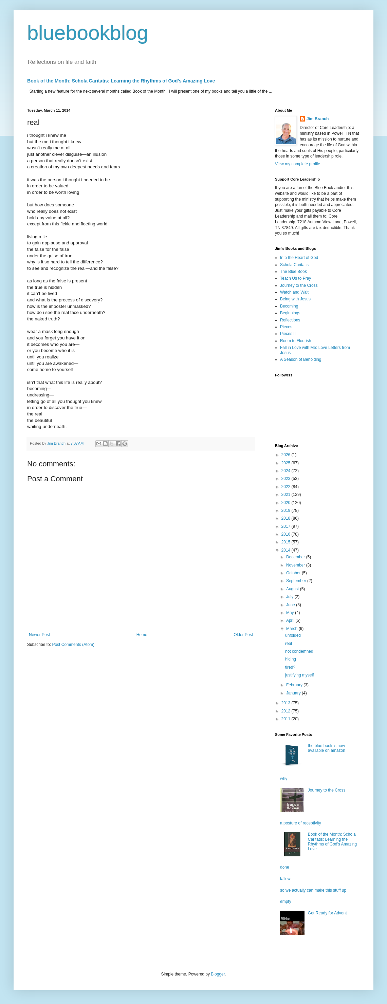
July (290, 596)
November (296, 565)
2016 (286, 534)
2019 (286, 510)
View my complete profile (297, 164)
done (284, 867)
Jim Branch (318, 118)
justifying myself (299, 675)
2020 (286, 502)
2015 (286, 542)
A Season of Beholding (300, 359)
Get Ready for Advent (327, 913)
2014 (286, 550)
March (292, 628)
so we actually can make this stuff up (313, 890)
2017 (286, 526)
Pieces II (288, 333)
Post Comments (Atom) (73, 644)
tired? (290, 667)
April (290, 620)
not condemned (299, 651)
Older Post (243, 634)
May (290, 612)
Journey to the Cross (299, 285)
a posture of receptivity (300, 823)
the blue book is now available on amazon (326, 748)
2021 (286, 494)
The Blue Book (293, 271)
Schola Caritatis (294, 264)
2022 (286, 486)
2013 (286, 703)
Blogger (218, 974)
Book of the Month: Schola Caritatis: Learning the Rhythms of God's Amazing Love (121, 80)
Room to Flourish (295, 340)
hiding (290, 659)
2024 (286, 470)
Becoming (289, 306)
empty (285, 901)
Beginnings (290, 313)
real (288, 643)
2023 (286, 478)
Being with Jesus (295, 299)
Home (141, 634)
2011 (286, 719)
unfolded (293, 635)
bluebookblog (87, 32)
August (293, 589)
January (294, 693)
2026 (286, 454)
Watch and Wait (294, 292)
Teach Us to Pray (295, 278)
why (283, 778)
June (291, 604)
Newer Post (39, 634)
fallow (285, 878)
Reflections (290, 320)
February (294, 685)
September (296, 580)
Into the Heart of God (299, 257)
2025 (286, 463)
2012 (286, 711)
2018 (286, 518)
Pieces (286, 326)
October (294, 573)
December (296, 557)
